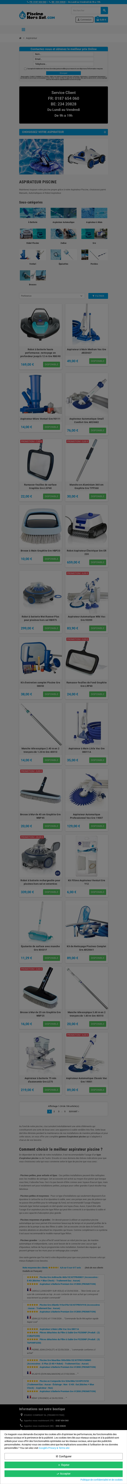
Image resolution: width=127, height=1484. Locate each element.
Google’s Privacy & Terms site (54, 1448)
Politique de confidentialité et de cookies (102, 1479)
